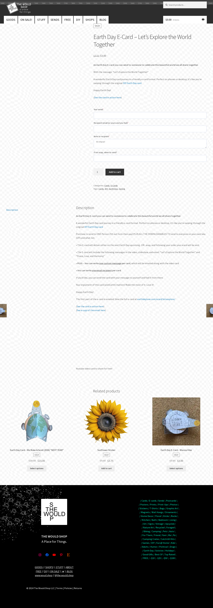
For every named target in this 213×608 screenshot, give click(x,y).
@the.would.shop (64, 575)
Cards (107, 185)
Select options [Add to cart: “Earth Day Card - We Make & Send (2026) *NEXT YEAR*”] (36, 468)
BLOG (102, 19)
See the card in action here (107, 97)
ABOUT (70, 567)
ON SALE (54, 571)
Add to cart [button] (106, 468)
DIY (78, 19)
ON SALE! (26, 19)
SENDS (55, 19)
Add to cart (115, 171)
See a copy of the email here (91, 310)
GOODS (10, 19)
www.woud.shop (43, 575)
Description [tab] (12, 209)
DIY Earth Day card (132, 83)
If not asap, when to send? (105, 152)
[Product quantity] (98, 172)
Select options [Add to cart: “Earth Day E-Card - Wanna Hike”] (176, 468)
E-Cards (114, 185)
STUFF (41, 19)
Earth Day (113, 188)
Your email (99, 109)
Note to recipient (102, 136)
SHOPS (89, 19)
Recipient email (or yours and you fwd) (111, 123)
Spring (122, 188)
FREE (67, 19)
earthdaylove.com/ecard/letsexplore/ (156, 299)
